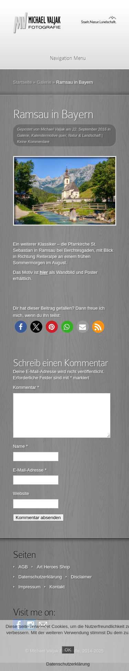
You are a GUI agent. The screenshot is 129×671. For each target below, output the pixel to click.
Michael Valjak (53, 129)
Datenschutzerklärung (40, 585)
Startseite (22, 82)
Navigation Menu (63, 58)
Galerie (44, 82)
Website (21, 501)
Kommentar (26, 387)
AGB (23, 575)
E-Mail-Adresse (30, 478)
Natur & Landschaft (84, 135)
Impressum (30, 595)
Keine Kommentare (33, 142)
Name (20, 454)
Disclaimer (81, 585)
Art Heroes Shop (53, 575)
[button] (21, 327)
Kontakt (57, 595)
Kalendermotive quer (48, 135)
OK (68, 649)
